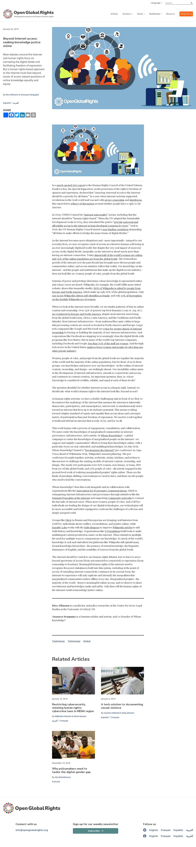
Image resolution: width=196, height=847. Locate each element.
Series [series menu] (140, 13)
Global (86, 641)
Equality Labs (59, 527)
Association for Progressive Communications (101, 490)
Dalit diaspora (91, 527)
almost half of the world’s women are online (118, 255)
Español (7, 103)
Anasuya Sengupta (30, 94)
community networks (120, 498)
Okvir (68, 520)
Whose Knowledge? (111, 435)
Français (64, 720)
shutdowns (136, 200)
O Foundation (112, 531)
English (153, 830)
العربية (16, 103)
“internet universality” (95, 214)
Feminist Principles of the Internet (71, 498)
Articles (114, 13)
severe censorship (114, 200)
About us (170, 13)
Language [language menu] (155, 3)
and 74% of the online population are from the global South (84, 259)
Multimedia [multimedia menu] (154, 13)
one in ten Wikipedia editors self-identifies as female (81, 295)
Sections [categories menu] (127, 13)
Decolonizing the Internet (99, 450)
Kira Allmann (12, 94)
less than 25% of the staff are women (108, 343)
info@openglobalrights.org (32, 830)
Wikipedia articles (122, 527)
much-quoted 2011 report (71, 185)
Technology (58, 641)
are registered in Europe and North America (76, 314)
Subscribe (94, 831)
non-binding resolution (115, 229)
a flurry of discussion (82, 203)
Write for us (186, 13)
